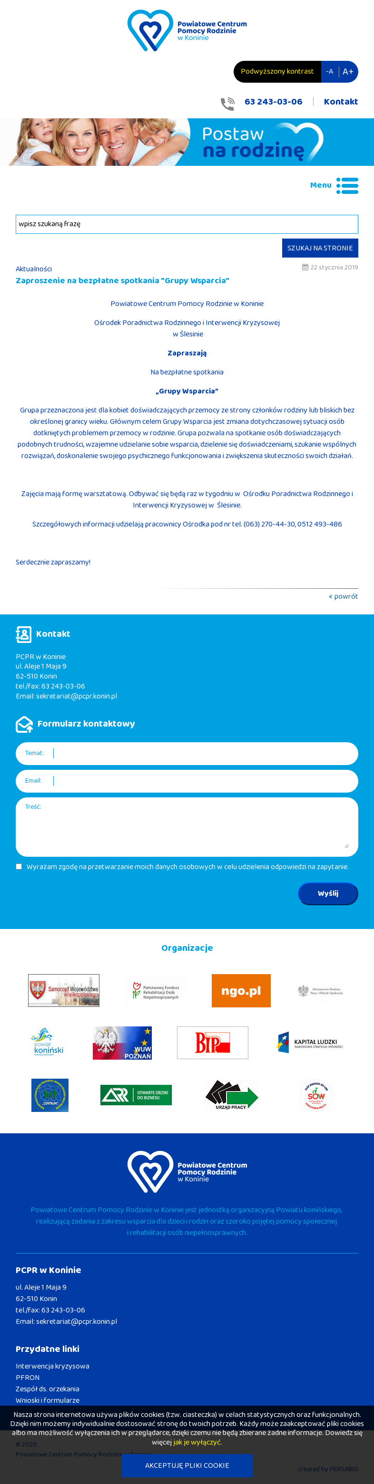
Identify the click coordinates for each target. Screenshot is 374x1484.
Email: (33, 781)
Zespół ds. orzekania (47, 1389)
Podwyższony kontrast (277, 71)
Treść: (33, 807)
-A (329, 71)
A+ (348, 71)
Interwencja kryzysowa (52, 1366)
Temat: (34, 753)
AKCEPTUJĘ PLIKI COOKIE (187, 1466)
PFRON (27, 1378)
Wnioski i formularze (47, 1401)
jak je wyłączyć (197, 1442)
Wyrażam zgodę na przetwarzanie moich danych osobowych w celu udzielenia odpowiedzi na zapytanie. (188, 867)
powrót (346, 597)
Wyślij (328, 894)
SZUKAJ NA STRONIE (320, 248)
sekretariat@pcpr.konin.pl (76, 696)
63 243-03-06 (274, 101)
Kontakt (341, 101)
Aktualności (34, 269)
